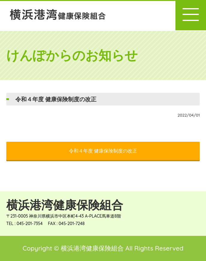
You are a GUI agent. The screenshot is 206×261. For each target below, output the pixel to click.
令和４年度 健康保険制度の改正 (103, 151)
